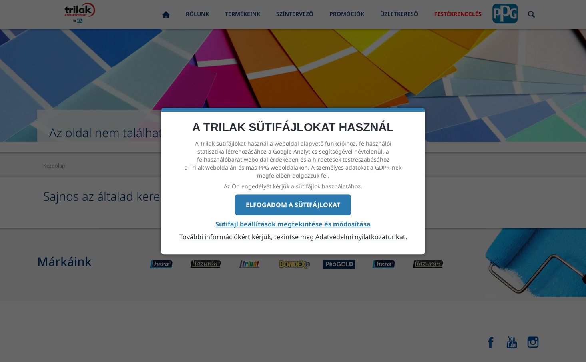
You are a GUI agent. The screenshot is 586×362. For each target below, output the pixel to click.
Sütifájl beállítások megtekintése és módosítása (293, 224)
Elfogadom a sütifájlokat (293, 204)
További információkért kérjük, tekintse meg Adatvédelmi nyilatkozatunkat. (293, 236)
